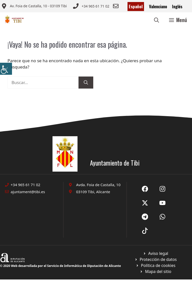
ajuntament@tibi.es (28, 191)
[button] (156, 19)
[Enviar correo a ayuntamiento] (34, 6)
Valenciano (158, 6)
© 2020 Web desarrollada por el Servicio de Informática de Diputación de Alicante (60, 266)
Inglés (177, 6)
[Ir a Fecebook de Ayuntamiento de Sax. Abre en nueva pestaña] (145, 189)
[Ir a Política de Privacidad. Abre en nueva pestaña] (155, 253)
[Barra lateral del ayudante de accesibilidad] (6, 69)
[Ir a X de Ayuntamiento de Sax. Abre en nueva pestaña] (162, 189)
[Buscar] (85, 83)
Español (136, 6)
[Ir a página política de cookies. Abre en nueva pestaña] (155, 259)
